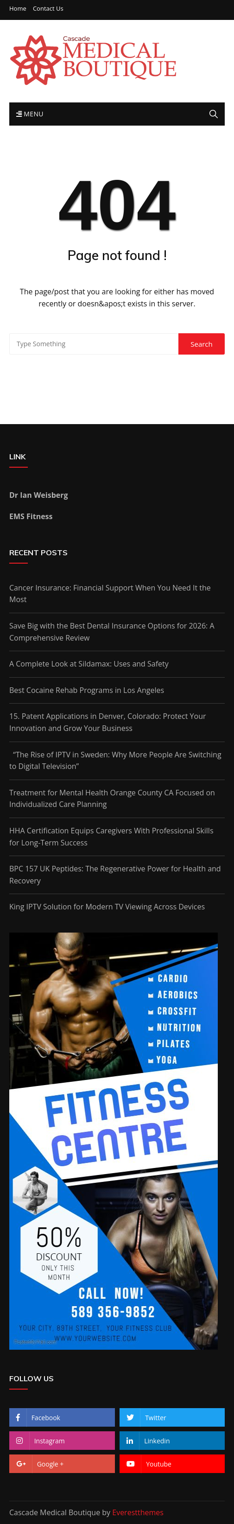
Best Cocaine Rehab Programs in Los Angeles (86, 690)
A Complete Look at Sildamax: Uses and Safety (89, 664)
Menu (30, 113)
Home (17, 9)
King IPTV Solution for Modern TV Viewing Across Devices (107, 907)
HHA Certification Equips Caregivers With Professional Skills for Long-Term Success (111, 837)
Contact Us (48, 9)
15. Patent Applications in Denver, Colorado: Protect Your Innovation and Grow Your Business (107, 722)
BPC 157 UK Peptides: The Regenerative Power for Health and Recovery (115, 875)
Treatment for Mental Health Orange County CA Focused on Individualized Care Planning (112, 798)
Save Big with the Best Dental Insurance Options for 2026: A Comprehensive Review (112, 632)
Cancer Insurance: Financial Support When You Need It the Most (110, 594)
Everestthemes (138, 1512)
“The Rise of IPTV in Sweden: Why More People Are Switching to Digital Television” (115, 760)
